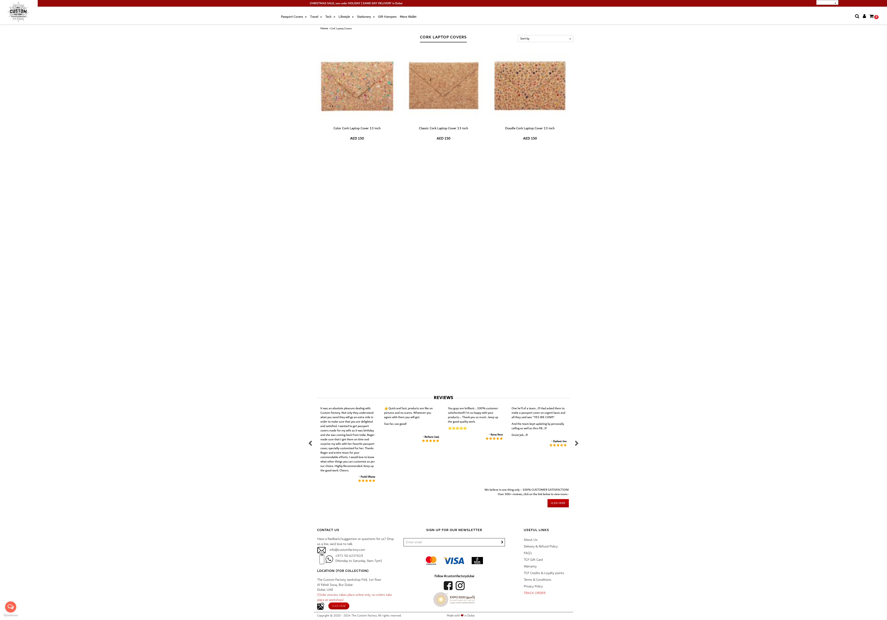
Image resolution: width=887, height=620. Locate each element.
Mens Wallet (408, 17)
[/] (454, 542)
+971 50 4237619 (349, 556)
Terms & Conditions (537, 580)
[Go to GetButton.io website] (11, 615)
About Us (531, 540)
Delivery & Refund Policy (541, 546)
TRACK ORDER (535, 593)
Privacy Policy (533, 586)
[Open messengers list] (10, 606)
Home (324, 28)
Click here (558, 503)
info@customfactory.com (347, 550)
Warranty (530, 566)
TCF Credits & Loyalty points (544, 573)
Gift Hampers (387, 17)
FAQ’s (528, 553)
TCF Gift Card (533, 560)
